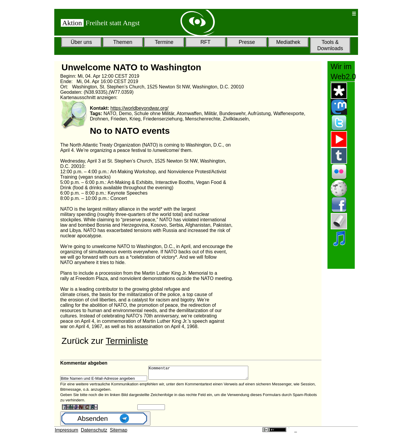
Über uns (81, 42)
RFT (206, 42)
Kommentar (204, 374)
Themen (122, 42)
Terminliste (127, 341)
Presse (247, 42)
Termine (164, 42)
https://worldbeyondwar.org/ (139, 108)
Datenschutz (94, 432)
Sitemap (118, 432)
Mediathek (288, 42)
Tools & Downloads (330, 45)
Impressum (66, 432)
